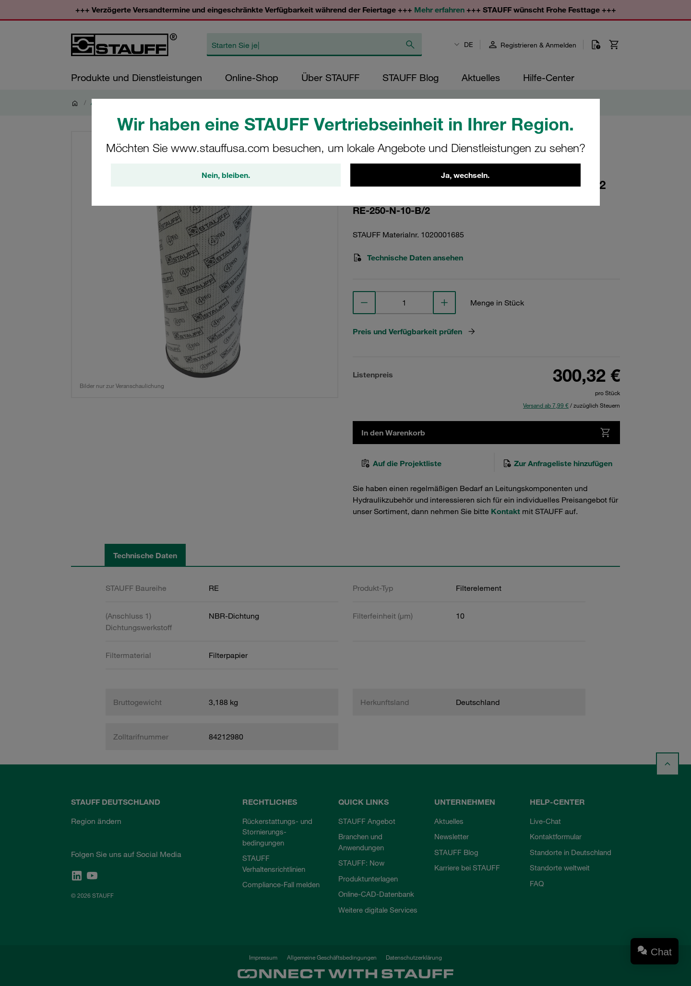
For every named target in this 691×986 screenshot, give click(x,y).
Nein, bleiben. (226, 175)
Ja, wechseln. (465, 175)
